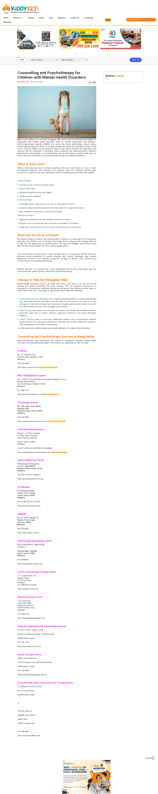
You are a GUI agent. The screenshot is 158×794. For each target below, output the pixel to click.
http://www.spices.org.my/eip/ (30, 564)
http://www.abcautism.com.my (30, 479)
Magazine (7, 22)
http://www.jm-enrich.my (28, 589)
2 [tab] (76, 53)
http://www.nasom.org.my (28, 533)
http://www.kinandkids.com (29, 736)
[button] (108, 20)
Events (41, 18)
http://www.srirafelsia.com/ (29, 506)
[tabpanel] (37, 39)
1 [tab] (75, 53)
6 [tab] (84, 53)
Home (6, 18)
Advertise (62, 18)
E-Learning (88, 18)
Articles (31, 18)
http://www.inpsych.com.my (29, 647)
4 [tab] (80, 53)
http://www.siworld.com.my (29, 368)
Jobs (51, 18)
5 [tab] (82, 53)
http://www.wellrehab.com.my (30, 395)
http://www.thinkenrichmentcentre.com (34, 452)
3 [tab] (78, 53)
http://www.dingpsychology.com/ (31, 618)
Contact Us (74, 18)
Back (22, 60)
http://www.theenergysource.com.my (33, 421)
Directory (18, 18)
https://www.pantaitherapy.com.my (32, 675)
